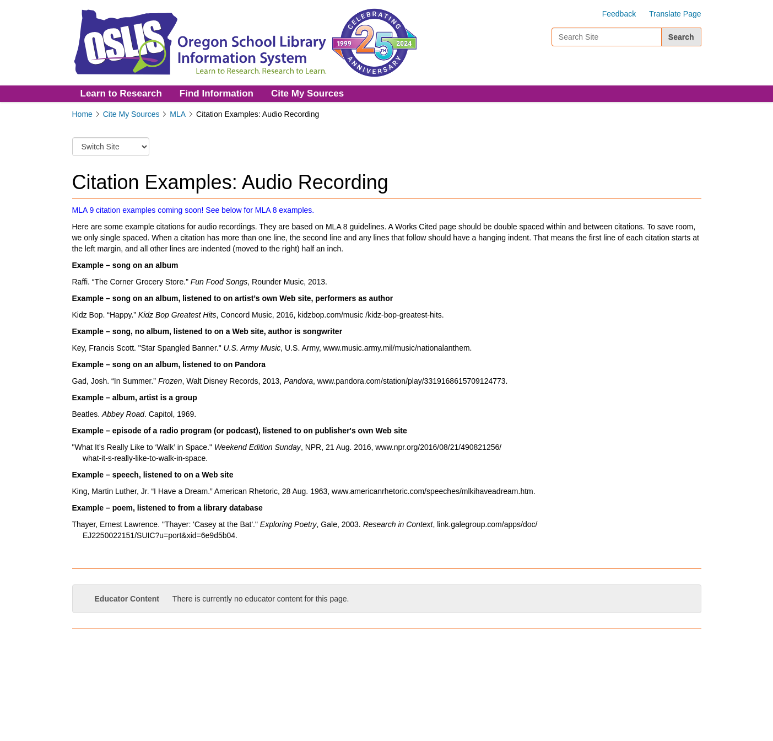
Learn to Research (121, 93)
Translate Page (675, 13)
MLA (178, 114)
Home (82, 114)
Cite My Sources (307, 93)
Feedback (619, 13)
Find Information (216, 93)
